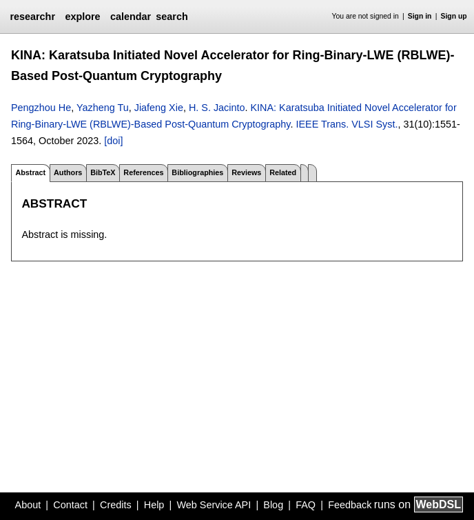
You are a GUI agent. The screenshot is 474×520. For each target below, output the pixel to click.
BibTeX (102, 172)
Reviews (246, 172)
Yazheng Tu (102, 107)
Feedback (349, 504)
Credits (116, 504)
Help (154, 504)
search (171, 16)
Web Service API (213, 504)
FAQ (306, 504)
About (28, 504)
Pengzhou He (41, 107)
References (143, 172)
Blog (273, 504)
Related (282, 172)
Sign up (454, 16)
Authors (68, 172)
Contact (70, 504)
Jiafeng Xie (158, 107)
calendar (130, 16)
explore (82, 16)
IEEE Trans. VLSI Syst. (347, 124)
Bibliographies (197, 172)
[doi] (113, 140)
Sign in (420, 16)
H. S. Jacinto (217, 107)
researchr (32, 16)
